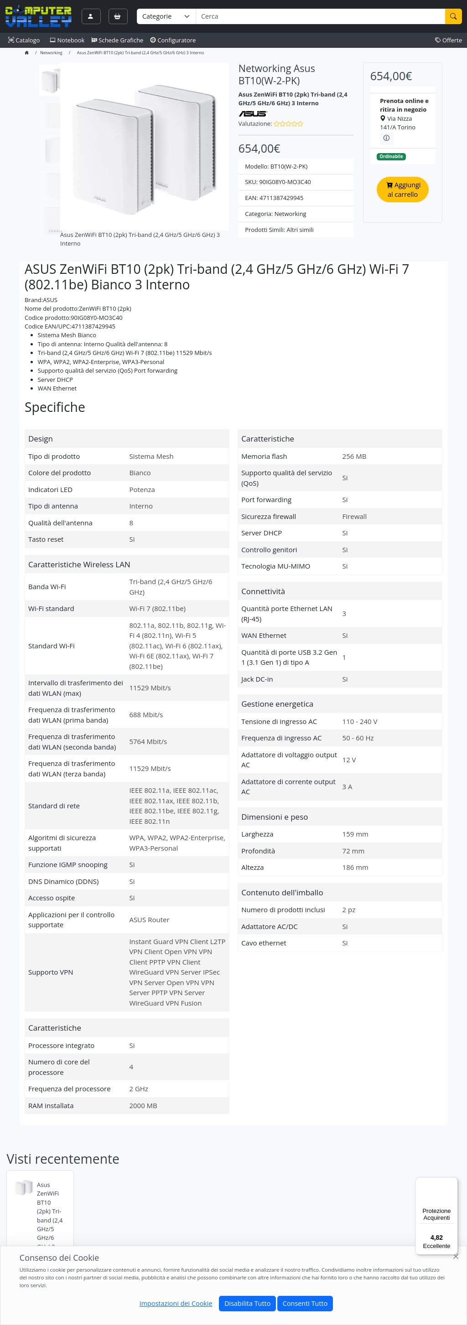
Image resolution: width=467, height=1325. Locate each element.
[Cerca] (453, 16)
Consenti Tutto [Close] (305, 1303)
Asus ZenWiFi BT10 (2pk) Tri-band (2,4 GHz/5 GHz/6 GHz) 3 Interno (49, 1220)
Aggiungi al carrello (403, 189)
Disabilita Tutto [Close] (247, 1303)
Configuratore (173, 40)
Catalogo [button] (24, 40)
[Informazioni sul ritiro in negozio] (386, 138)
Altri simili (300, 230)
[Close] (456, 1257)
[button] (288, 123)
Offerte (448, 40)
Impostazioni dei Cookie (176, 1303)
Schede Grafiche (117, 40)
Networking (51, 53)
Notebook (67, 40)
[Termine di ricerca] (320, 16)
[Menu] (452, 1182)
